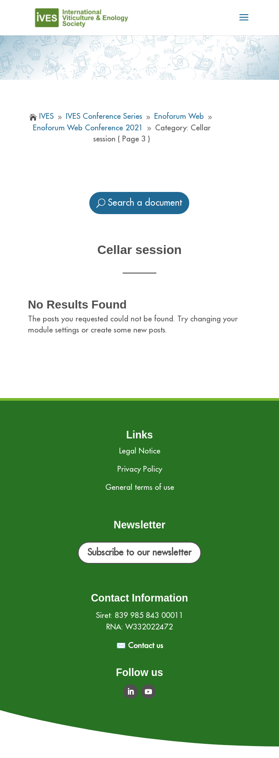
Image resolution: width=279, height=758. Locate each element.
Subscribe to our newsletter (139, 552)
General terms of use (139, 487)
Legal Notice (139, 451)
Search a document (145, 202)
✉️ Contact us (139, 645)
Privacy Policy (139, 469)
